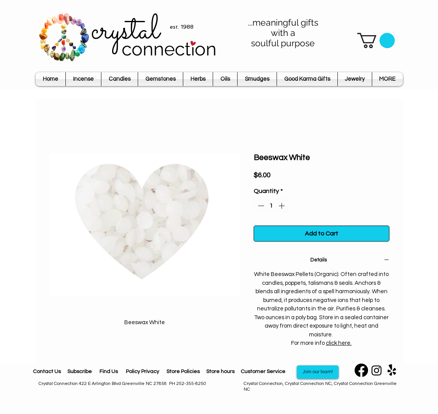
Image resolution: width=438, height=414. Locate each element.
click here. (339, 343)
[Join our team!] (318, 372)
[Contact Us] (47, 372)
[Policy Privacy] (142, 372)
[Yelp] (392, 370)
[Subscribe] (79, 372)
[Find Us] (108, 372)
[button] (376, 40)
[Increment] (282, 205)
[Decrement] (260, 205)
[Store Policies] (183, 372)
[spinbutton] (271, 205)
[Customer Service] (263, 372)
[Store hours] (220, 372)
